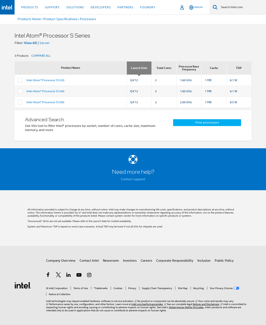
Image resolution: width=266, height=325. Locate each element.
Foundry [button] (147, 7)
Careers (146, 261)
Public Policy (224, 261)
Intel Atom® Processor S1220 (45, 80)
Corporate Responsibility (174, 261)
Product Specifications (60, 19)
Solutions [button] (75, 7)
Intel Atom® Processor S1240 (45, 91)
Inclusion (204, 261)
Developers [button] (101, 7)
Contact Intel (89, 261)
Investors (130, 261)
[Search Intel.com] (241, 7)
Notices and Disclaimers (206, 304)
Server (44, 43)
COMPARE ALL (40, 56)
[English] (196, 7)
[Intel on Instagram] (89, 275)
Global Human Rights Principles (186, 307)
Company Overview (60, 261)
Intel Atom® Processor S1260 (45, 102)
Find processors (207, 122)
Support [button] (52, 7)
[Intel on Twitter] (58, 275)
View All (30, 43)
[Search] (215, 7)
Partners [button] (125, 7)
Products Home (29, 19)
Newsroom (111, 261)
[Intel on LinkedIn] (68, 275)
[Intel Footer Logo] (23, 285)
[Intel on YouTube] (79, 275)
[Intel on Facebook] (48, 275)
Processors (88, 19)
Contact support (133, 179)
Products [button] (29, 7)
